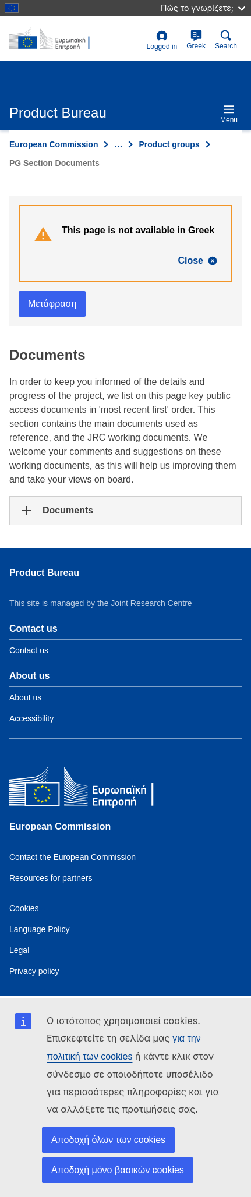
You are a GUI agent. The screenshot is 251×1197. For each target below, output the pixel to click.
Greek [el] (196, 40)
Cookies (24, 908)
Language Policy (39, 929)
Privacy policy (34, 971)
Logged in (162, 40)
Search (226, 40)
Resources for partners (50, 878)
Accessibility (31, 718)
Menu (229, 114)
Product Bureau (44, 573)
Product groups (169, 144)
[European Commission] (93, 789)
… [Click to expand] (118, 144)
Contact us (28, 650)
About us (25, 697)
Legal (19, 950)
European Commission (53, 144)
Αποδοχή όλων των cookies (108, 1140)
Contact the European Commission (72, 857)
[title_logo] (75, 39)
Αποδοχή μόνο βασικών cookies (117, 1170)
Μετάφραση (52, 304)
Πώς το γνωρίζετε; (203, 8)
